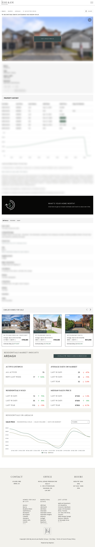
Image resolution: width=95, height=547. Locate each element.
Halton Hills (26, 520)
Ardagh (18, 11)
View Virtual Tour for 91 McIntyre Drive (14, 243)
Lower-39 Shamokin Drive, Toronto (64, 510)
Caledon (25, 516)
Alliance (43, 516)
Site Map (52, 539)
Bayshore (43, 522)
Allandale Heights (46, 514)
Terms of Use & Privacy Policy (66, 539)
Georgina (26, 518)
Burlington (26, 514)
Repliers (51, 543)
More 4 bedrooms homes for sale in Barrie (15, 252)
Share (88, 11)
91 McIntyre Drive (29, 11)
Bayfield (43, 520)
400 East (43, 505)
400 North (43, 507)
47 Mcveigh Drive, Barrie (63, 521)
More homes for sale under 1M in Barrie (15, 172)
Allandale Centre (45, 512)
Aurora (25, 505)
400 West (43, 509)
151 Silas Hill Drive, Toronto (64, 513)
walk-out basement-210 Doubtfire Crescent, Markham (64, 505)
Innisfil (25, 522)
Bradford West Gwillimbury (27, 510)
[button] (91, 38)
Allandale (43, 511)
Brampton (26, 512)
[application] (46, 144)
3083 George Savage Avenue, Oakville (64, 517)
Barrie (10, 11)
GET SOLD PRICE (47, 39)
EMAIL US (17, 483)
